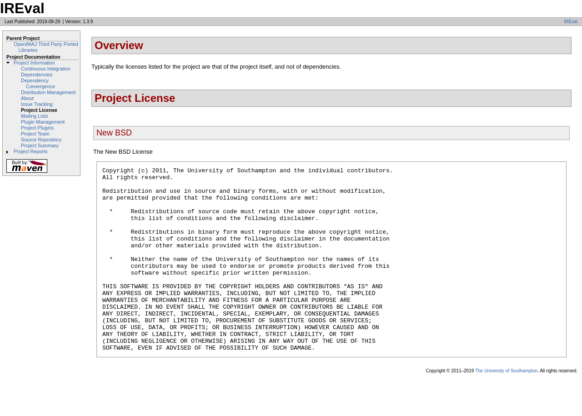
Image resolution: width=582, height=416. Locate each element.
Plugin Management (43, 122)
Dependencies (36, 74)
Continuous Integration (45, 68)
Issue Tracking (37, 104)
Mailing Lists (34, 116)
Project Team (35, 133)
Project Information (34, 62)
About (27, 98)
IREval (570, 21)
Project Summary (40, 145)
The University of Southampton (506, 407)
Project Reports (31, 151)
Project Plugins (37, 127)
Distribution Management (48, 92)
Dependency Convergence (38, 83)
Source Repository (41, 139)
